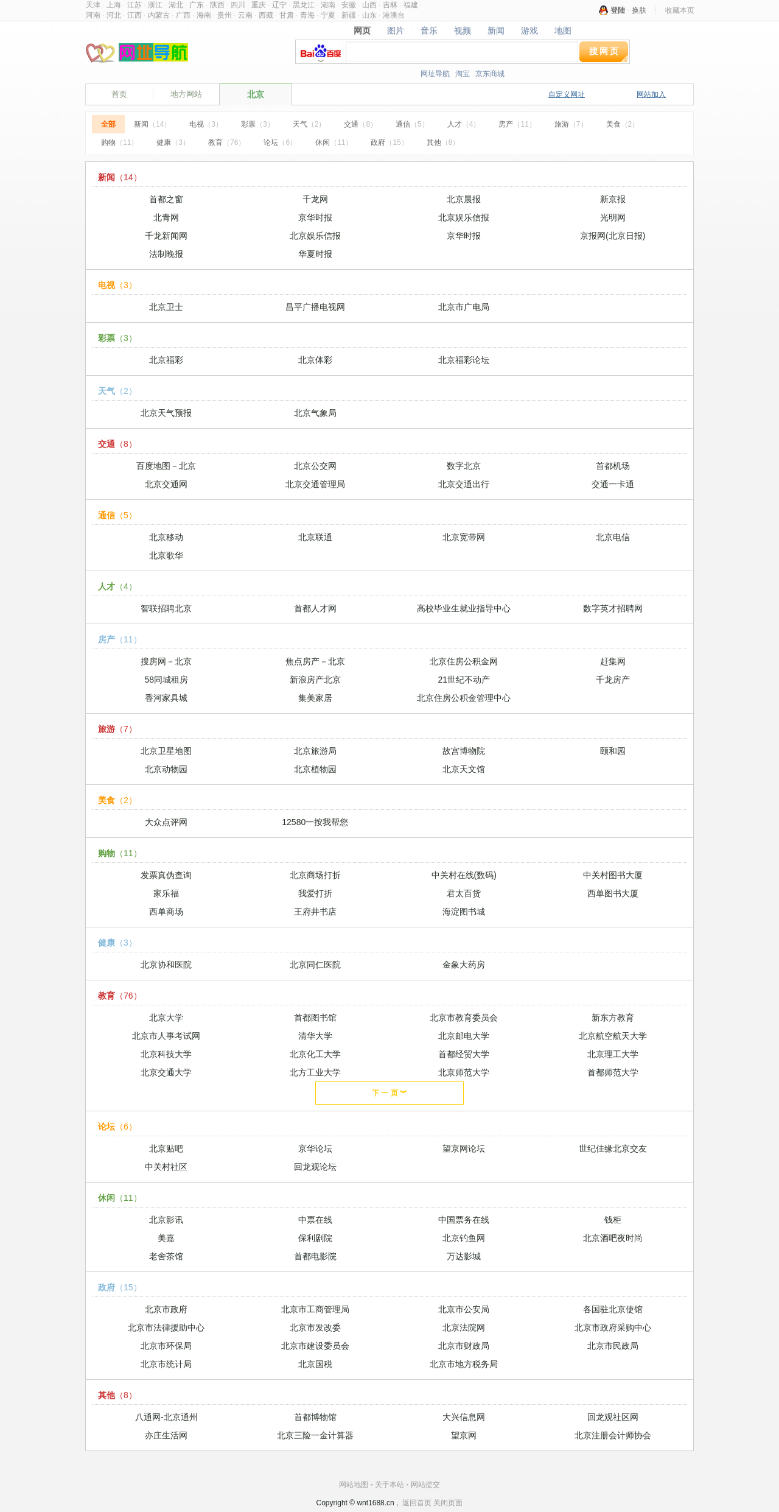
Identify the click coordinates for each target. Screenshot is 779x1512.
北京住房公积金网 (464, 661)
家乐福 (166, 893)
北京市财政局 (463, 1346)
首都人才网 (315, 608)
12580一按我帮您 (315, 822)
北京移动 (166, 537)
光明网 (613, 217)
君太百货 (464, 893)
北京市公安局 (463, 1309)
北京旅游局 (315, 751)
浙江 (155, 5)
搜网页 (604, 51)
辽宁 (279, 5)
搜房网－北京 (166, 661)
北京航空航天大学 (613, 1036)
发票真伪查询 (166, 875)
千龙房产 (613, 679)
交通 (360, 124)
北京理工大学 (612, 1054)
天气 (309, 124)
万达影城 (464, 1256)
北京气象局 (315, 413)
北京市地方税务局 (464, 1364)
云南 (245, 15)
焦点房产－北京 (315, 661)
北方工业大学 (315, 1072)
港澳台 (394, 15)
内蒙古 (159, 15)
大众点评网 (166, 822)
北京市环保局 (166, 1346)
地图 (562, 30)
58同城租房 (166, 679)
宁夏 (328, 15)
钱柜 (612, 1220)
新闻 (495, 30)
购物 (119, 142)
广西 (183, 15)
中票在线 (315, 1220)
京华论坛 (315, 1148)
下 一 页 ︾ (389, 1093)
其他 (443, 142)
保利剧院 (315, 1238)
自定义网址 (566, 94)
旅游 (571, 124)
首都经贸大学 (463, 1054)
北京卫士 (166, 307)
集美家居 (315, 698)
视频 (462, 30)
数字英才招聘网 (613, 608)
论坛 (280, 142)
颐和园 (613, 751)
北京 (255, 94)
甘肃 (286, 15)
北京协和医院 (166, 964)
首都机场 (613, 466)
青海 (307, 15)
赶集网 (613, 661)
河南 (93, 15)
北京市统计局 (166, 1364)
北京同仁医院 (315, 964)
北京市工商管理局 (315, 1309)
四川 (238, 5)
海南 (204, 15)
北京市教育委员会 (464, 1017)
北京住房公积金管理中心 (464, 698)
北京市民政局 (612, 1346)
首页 (119, 94)
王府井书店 (315, 911)
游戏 (529, 30)
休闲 (333, 142)
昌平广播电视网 (315, 307)
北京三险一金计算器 (315, 1435)
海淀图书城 (463, 911)
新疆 (348, 15)
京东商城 (490, 73)
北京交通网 (166, 484)
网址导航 (435, 73)
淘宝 (462, 73)
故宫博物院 (463, 751)
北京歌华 (166, 555)
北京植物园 (315, 769)
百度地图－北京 (166, 466)
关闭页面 (448, 1503)
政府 (389, 142)
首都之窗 (166, 199)
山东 (369, 15)
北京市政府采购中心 (613, 1327)
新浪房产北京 (315, 679)
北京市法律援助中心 (166, 1327)
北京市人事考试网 (166, 1036)
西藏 (266, 15)
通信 (412, 124)
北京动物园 (166, 769)
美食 (623, 124)
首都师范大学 (612, 1072)
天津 (93, 5)
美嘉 (166, 1238)
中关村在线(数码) (464, 875)
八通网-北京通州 (166, 1417)
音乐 (429, 30)
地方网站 (186, 94)
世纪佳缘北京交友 (613, 1148)
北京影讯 (166, 1220)
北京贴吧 (166, 1148)
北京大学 (166, 1017)
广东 (196, 5)
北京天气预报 (166, 413)
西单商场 (166, 911)
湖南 (328, 5)
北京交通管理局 (315, 484)
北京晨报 (464, 199)
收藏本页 (679, 10)
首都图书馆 (315, 1017)
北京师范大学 (463, 1072)
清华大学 (315, 1036)
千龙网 (315, 199)
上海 (114, 5)
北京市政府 (166, 1309)
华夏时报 (315, 254)
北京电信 (613, 537)
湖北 (176, 5)
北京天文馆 (463, 769)
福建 (410, 5)
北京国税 (315, 1364)
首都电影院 (315, 1256)
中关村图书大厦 (613, 875)
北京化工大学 (315, 1054)
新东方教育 (613, 1017)
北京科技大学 (166, 1054)
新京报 (613, 199)
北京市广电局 (463, 307)
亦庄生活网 (166, 1435)
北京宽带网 (463, 537)
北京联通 (315, 537)
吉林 (390, 5)
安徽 (348, 5)
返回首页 (416, 1503)
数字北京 (464, 466)
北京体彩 (315, 360)
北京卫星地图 (166, 751)
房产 (517, 124)
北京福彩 (166, 360)
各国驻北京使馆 (613, 1309)
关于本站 (389, 1484)
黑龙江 (304, 5)
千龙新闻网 (166, 236)
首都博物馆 (315, 1417)
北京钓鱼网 (463, 1238)
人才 (464, 124)
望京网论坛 (463, 1148)
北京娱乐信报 (463, 217)
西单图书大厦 (612, 893)
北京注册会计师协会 (613, 1435)
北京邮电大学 (463, 1036)
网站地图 (353, 1484)
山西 (369, 5)
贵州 (224, 15)
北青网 (166, 217)
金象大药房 (463, 964)
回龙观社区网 (612, 1417)
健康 (173, 142)
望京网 (464, 1435)
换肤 (639, 10)
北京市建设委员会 (315, 1346)
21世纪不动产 (464, 679)
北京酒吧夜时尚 (613, 1238)
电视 (206, 124)
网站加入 (651, 94)
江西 (134, 15)
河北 (114, 15)
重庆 (258, 5)
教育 (226, 142)
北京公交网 (315, 466)
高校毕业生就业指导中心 (464, 608)
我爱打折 (315, 893)
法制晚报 (166, 254)
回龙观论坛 (315, 1167)
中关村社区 (166, 1167)
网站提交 (425, 1484)
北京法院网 (463, 1327)
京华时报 (315, 217)
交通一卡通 (613, 484)
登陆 (617, 10)
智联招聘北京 (166, 608)
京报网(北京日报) (612, 236)
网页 (362, 30)
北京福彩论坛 (463, 360)
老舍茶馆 (166, 1256)
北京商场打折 (315, 875)
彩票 (257, 124)
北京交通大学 (166, 1072)
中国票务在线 (463, 1220)
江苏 (134, 5)
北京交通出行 (463, 484)
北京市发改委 (315, 1327)
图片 (395, 30)
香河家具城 (166, 698)
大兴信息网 (463, 1417)
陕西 (217, 5)
